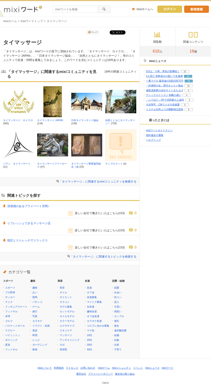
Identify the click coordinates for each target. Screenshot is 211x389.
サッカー (10, 297)
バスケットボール (15, 325)
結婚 (116, 335)
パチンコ (37, 302)
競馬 (34, 297)
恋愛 (116, 287)
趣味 (34, 287)
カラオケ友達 (94, 321)
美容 (62, 287)
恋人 (116, 302)
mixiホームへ (144, 9)
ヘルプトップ (153, 139)
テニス (9, 302)
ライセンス (72, 367)
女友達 (90, 306)
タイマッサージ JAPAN (50, 120)
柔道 (7, 344)
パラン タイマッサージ (16, 163)
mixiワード (167, 367)
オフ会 (90, 292)
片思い (118, 306)
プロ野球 (10, 292)
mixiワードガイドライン (159, 130)
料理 (34, 335)
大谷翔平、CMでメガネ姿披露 (163, 104)
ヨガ (62, 344)
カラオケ (37, 321)
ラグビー (10, 330)
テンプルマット (114, 163)
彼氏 (116, 321)
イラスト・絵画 (41, 325)
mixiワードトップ (32, 21)
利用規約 (59, 367)
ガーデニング (39, 344)
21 (185, 71)
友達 (89, 287)
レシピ (36, 340)
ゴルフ (9, 321)
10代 (89, 335)
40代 (89, 349)
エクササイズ (67, 325)
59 (188, 76)
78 (188, 81)
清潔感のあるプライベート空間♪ (28, 206)
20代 (89, 340)
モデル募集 (66, 306)
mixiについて (45, 367)
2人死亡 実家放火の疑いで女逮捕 (164, 76)
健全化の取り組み (125, 373)
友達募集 (92, 297)
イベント (138, 367)
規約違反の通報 (154, 135)
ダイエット (66, 297)
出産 (116, 344)
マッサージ (66, 335)
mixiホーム (10, 21)
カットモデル (67, 311)
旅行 (34, 311)
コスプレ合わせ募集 (98, 325)
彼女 (116, 325)
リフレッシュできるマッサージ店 (29, 223)
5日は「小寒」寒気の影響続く (163, 71)
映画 (34, 349)
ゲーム (36, 306)
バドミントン (12, 335)
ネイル (63, 292)
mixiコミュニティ (121, 367)
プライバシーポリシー (100, 373)
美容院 (63, 349)
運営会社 (81, 373)
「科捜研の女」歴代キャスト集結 (164, 85)
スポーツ (10, 287)
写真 (34, 316)
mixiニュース (152, 367)
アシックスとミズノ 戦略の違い (163, 95)
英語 (34, 330)
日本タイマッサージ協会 (84, 120)
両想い (118, 311)
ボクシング (11, 340)
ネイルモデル (67, 316)
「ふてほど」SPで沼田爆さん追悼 (165, 99)
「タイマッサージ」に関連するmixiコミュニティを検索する (97, 181)
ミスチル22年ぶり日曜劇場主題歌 (164, 109)
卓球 (7, 316)
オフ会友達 (93, 316)
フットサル (11, 311)
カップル (119, 316)
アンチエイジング (69, 340)
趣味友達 (92, 311)
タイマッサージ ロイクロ (18, 120)
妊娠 (116, 340)
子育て (118, 349)
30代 (89, 344)
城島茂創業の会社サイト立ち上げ (164, 90)
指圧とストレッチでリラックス (27, 240)
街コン (118, 297)
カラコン (65, 302)
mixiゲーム (104, 367)
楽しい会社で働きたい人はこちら (96, 213)
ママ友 (90, 330)
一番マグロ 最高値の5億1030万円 (164, 80)
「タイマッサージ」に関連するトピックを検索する (103, 256)
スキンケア (66, 330)
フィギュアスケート (16, 306)
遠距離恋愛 (120, 330)
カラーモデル (67, 321)
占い (34, 292)
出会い (118, 292)
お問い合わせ (87, 367)
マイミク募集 (94, 302)
